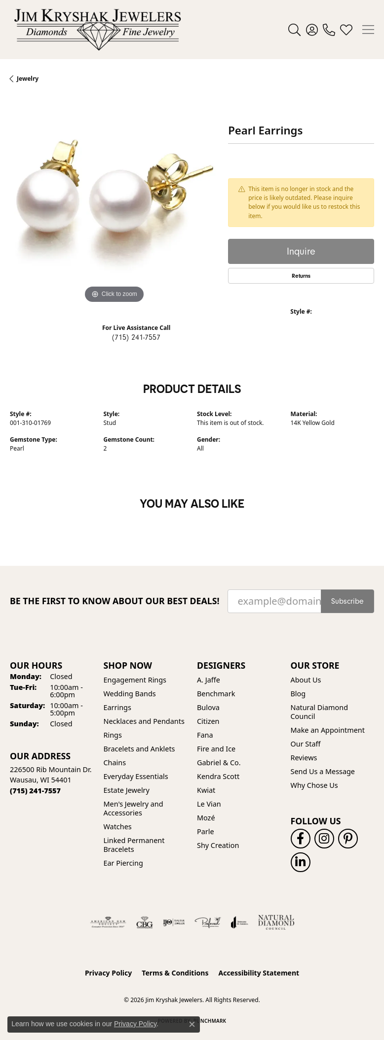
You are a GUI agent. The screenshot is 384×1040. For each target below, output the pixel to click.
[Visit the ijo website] (174, 922)
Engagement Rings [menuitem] (135, 679)
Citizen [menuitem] (208, 721)
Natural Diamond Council (319, 712)
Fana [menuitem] (205, 735)
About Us (306, 679)
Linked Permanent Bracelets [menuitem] (134, 845)
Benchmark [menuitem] (216, 693)
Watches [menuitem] (118, 826)
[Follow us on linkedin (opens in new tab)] (300, 862)
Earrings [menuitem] (117, 707)
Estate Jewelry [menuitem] (127, 790)
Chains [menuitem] (115, 762)
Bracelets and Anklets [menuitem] (139, 748)
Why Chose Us (314, 785)
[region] (114, 202)
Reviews (304, 757)
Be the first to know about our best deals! (115, 601)
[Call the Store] (35, 790)
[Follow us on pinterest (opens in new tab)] (348, 838)
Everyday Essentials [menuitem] (136, 776)
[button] (294, 29)
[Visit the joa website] (239, 922)
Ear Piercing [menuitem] (123, 863)
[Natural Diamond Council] (276, 922)
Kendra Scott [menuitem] (218, 776)
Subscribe (347, 601)
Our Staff (306, 743)
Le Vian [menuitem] (209, 804)
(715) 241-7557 (136, 337)
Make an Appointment (328, 730)
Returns (301, 275)
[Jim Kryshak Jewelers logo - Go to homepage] (97, 29)
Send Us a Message (323, 771)
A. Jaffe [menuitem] (208, 679)
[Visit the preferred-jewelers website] (207, 922)
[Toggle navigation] (368, 29)
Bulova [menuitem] (208, 707)
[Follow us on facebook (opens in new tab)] (300, 838)
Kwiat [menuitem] (206, 790)
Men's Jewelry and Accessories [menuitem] (133, 808)
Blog (298, 693)
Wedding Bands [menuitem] (130, 693)
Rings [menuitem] (113, 735)
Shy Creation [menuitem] (218, 845)
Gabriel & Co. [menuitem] (219, 762)
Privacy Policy (108, 972)
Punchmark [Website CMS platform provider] (210, 1020)
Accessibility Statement (258, 972)
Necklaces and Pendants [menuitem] (144, 721)
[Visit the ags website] (108, 922)
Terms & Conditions (175, 972)
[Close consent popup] (192, 1024)
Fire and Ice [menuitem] (216, 748)
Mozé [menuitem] (206, 817)
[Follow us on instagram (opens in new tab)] (324, 838)
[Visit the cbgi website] (144, 922)
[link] (329, 29)
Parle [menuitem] (205, 831)
